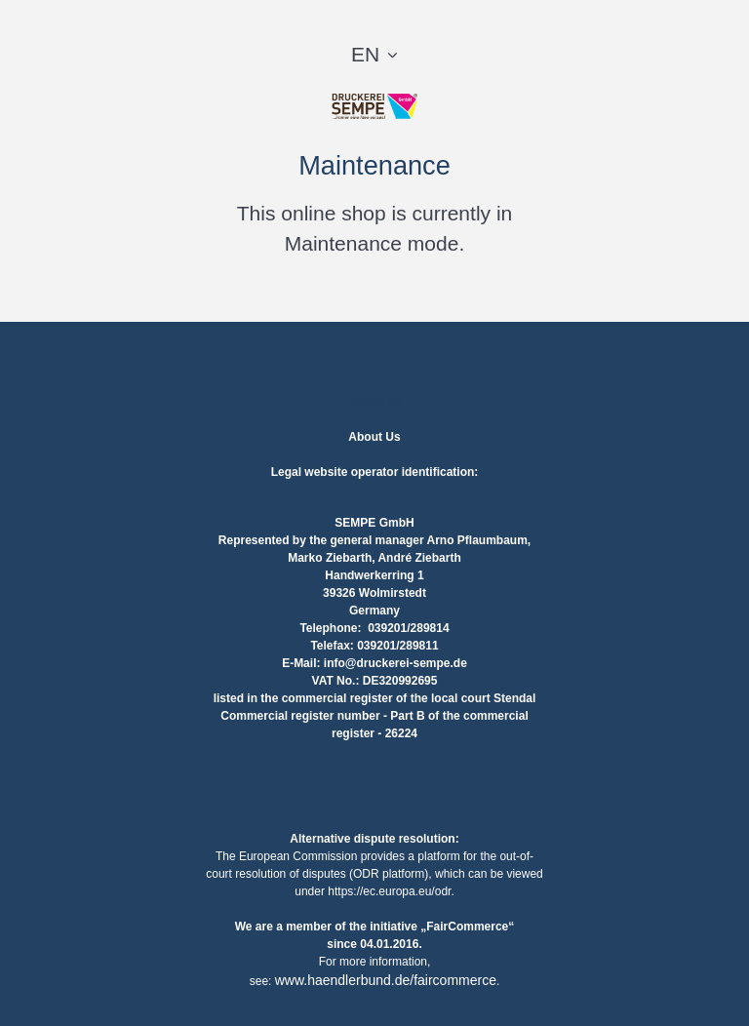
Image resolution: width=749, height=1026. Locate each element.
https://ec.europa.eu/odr (389, 891)
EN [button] (365, 54)
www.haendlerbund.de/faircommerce (385, 980)
